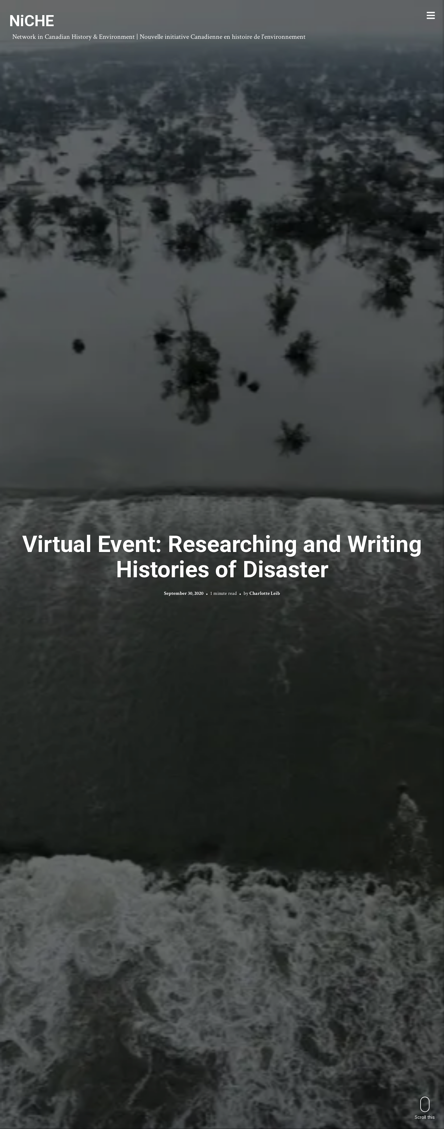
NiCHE (31, 21)
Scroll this (425, 1108)
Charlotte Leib (264, 593)
